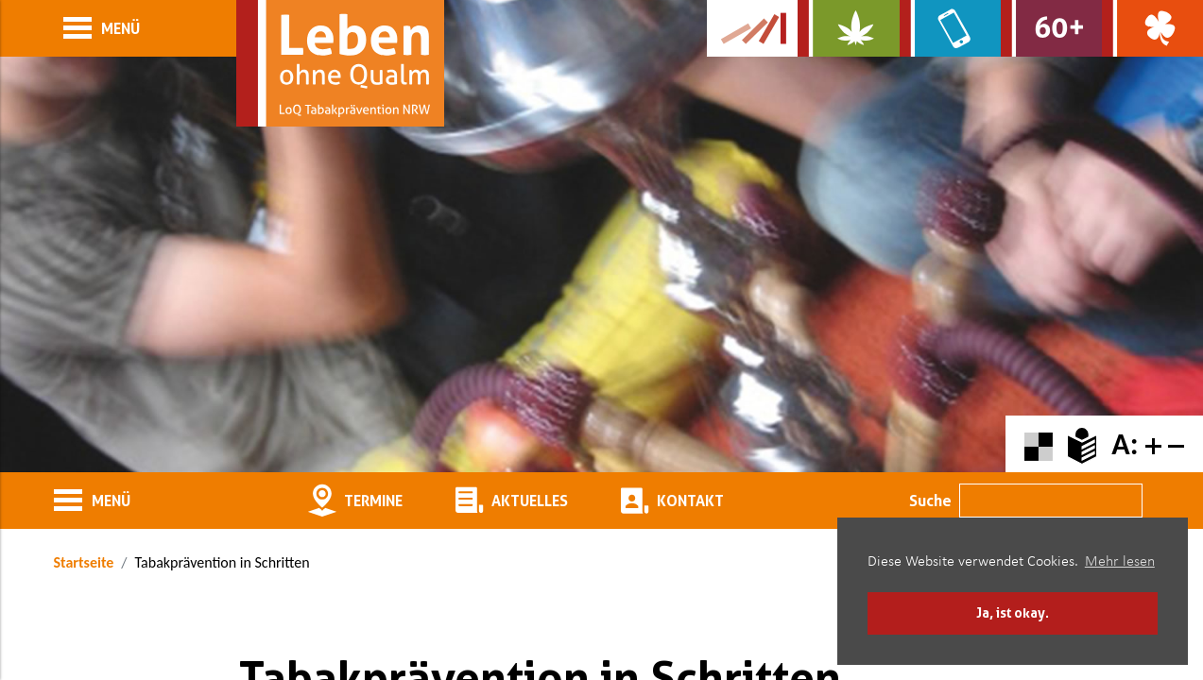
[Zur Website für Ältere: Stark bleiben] (1051, 28)
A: (1124, 444)
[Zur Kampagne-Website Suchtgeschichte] (752, 28)
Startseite (84, 562)
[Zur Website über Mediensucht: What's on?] (950, 28)
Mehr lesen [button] (1120, 562)
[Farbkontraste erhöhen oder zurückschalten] (1039, 444)
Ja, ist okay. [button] (1012, 612)
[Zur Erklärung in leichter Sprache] (1082, 444)
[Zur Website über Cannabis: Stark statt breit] (848, 28)
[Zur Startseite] (340, 63)
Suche (930, 500)
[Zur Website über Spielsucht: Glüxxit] (1152, 28)
